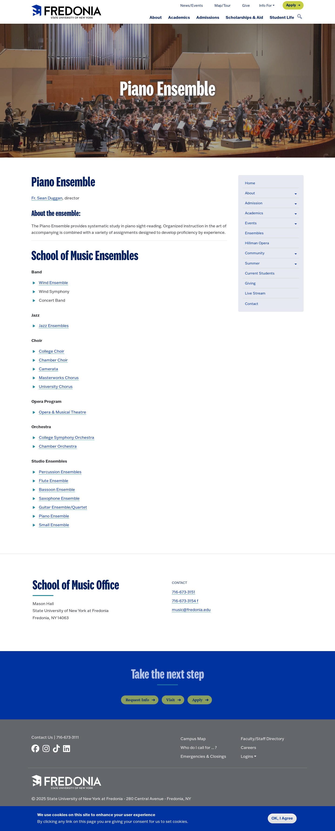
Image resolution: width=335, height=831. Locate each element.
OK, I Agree (282, 818)
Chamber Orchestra (58, 446)
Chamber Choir (53, 360)
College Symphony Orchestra (66, 437)
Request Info (137, 704)
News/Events (191, 5)
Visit (170, 704)
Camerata (48, 368)
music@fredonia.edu (191, 609)
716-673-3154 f (185, 600)
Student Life (282, 17)
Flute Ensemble (53, 480)
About (156, 17)
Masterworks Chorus (59, 377)
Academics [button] (254, 213)
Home (250, 183)
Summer (252, 263)
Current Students (260, 273)
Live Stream (255, 293)
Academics (179, 17)
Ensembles (254, 233)
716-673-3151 (183, 591)
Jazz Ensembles (54, 325)
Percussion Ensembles (60, 471)
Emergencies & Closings (203, 756)
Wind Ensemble (53, 282)
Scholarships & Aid (244, 17)
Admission (253, 203)
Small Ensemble (54, 524)
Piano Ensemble (54, 515)
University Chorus (56, 386)
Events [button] (251, 223)
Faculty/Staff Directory (262, 738)
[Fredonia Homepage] (66, 12)
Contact (251, 303)
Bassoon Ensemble (57, 489)
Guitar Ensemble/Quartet (63, 507)
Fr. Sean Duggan (46, 197)
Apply (291, 5)
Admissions (207, 17)
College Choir (51, 351)
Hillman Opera (257, 243)
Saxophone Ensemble (59, 498)
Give (246, 5)
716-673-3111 (67, 737)
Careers (248, 747)
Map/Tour (222, 5)
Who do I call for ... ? (199, 747)
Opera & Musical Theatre (62, 412)
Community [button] (255, 253)
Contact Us (42, 737)
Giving (250, 283)
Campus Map (193, 738)
